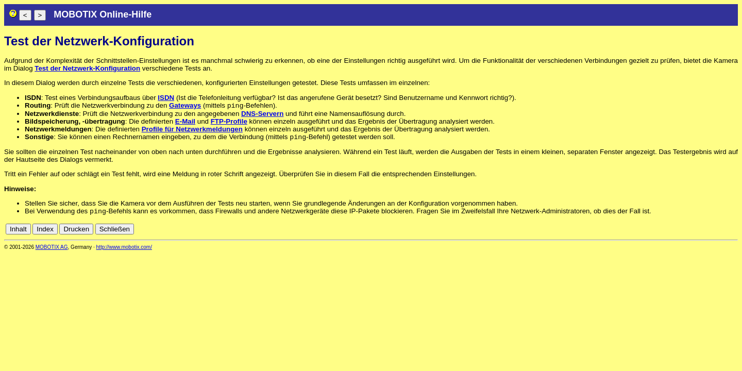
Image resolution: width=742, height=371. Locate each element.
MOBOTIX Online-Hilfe (102, 14)
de (721, 232)
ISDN (166, 98)
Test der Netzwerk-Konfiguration (87, 68)
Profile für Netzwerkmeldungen (192, 130)
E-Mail (185, 122)
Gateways (185, 106)
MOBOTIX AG (52, 250)
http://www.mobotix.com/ (124, 250)
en (732, 232)
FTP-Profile (229, 122)
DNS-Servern (262, 115)
